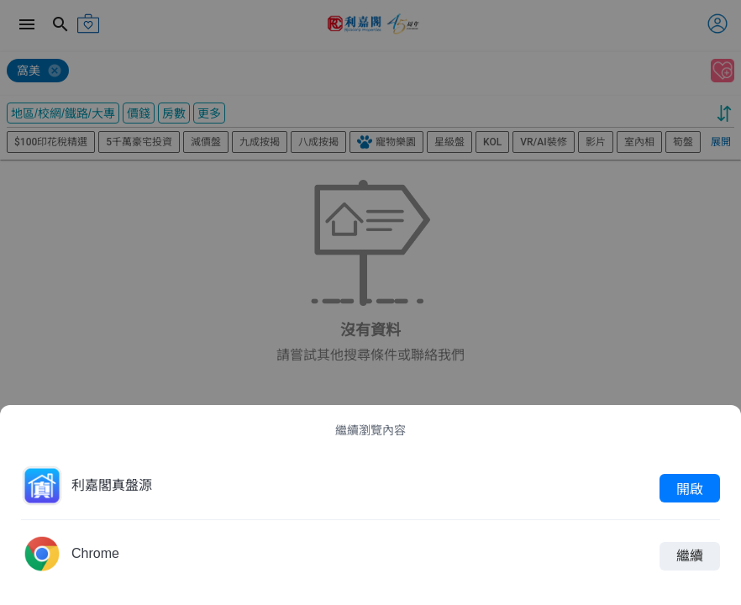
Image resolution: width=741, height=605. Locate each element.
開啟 (689, 488)
